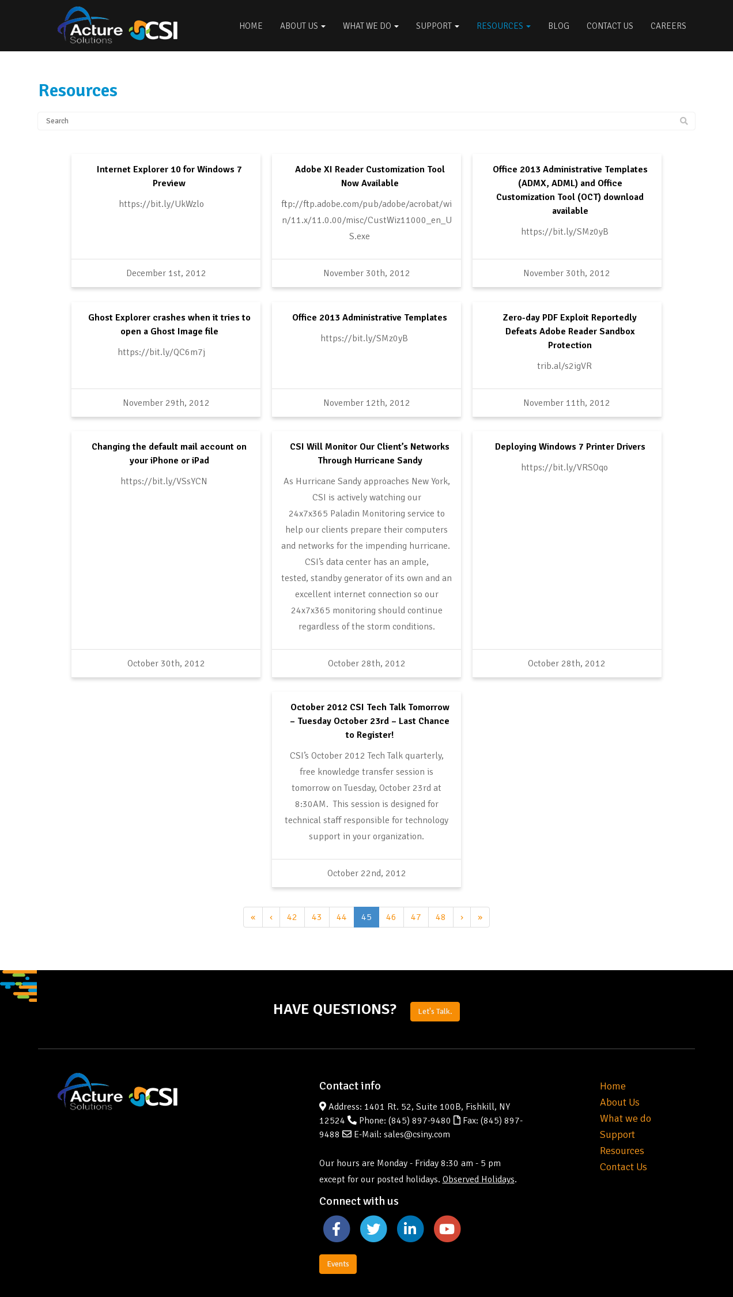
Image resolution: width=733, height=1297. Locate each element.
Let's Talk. (435, 953)
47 (416, 858)
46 (391, 858)
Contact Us (610, 26)
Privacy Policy (668, 1268)
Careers (668, 26)
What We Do (371, 26)
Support (437, 26)
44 (342, 858)
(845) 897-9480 (419, 1062)
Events (338, 1206)
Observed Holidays (479, 1121)
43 (317, 858)
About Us (303, 26)
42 (292, 858)
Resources (504, 26)
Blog (558, 26)
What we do (625, 1060)
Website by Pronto (600, 1268)
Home (251, 26)
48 (441, 858)
